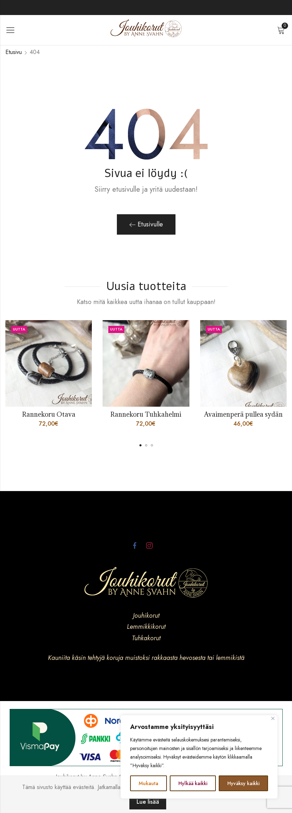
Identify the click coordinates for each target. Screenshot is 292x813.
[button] (140, 445)
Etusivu (13, 52)
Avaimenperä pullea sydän (243, 414)
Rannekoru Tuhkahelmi (145, 414)
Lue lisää (148, 802)
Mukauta (148, 783)
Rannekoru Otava (48, 414)
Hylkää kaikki (192, 783)
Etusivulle (146, 224)
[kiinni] (272, 718)
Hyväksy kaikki (243, 783)
